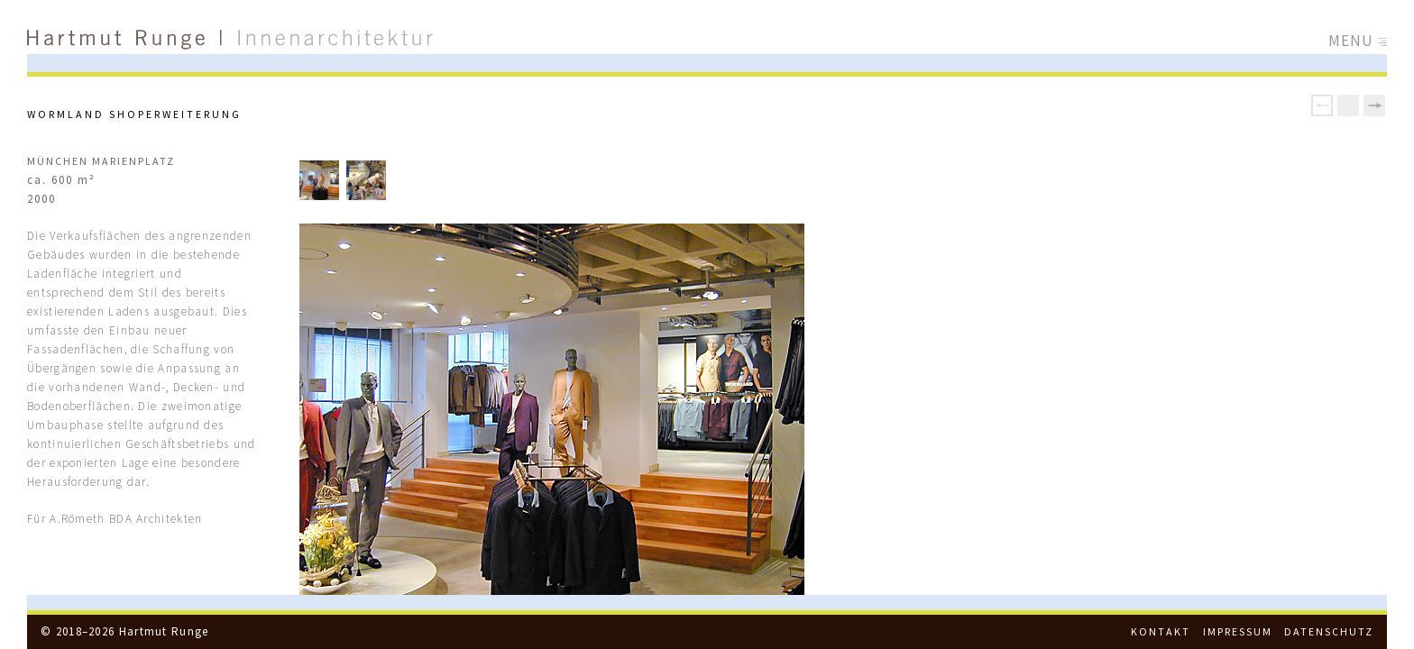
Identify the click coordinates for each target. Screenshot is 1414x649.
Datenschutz (1328, 631)
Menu (1358, 40)
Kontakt (1160, 631)
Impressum (1237, 631)
